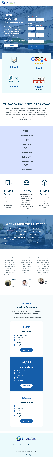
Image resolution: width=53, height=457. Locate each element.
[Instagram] (30, 455)
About (30, 445)
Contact (37, 445)
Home (15, 445)
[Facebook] (23, 455)
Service (39, 27)
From (31, 34)
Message (32, 40)
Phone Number (32, 26)
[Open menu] (49, 2)
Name (31, 18)
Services (22, 445)
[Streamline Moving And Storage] (8, 3)
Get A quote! (35, 48)
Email (38, 18)
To (37, 34)
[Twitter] (26, 455)
